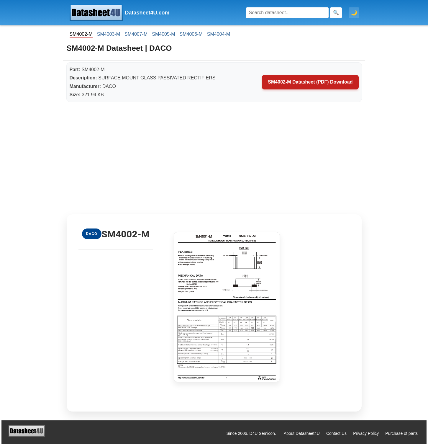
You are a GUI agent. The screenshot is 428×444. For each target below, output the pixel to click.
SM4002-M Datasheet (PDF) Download (310, 81)
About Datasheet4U (302, 433)
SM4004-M (218, 34)
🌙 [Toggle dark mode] (354, 13)
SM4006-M (191, 34)
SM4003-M (108, 34)
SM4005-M (163, 34)
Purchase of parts (401, 433)
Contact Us (336, 433)
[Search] (287, 12)
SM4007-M (135, 34)
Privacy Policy (366, 433)
